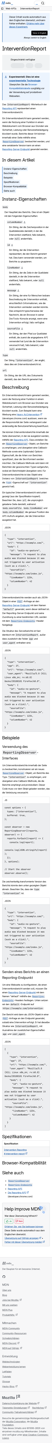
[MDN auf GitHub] (4, 1276)
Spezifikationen (11, 182)
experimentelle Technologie (24, 80)
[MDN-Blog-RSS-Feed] (24, 1276)
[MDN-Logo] (8, 1263)
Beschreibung (10, 173)
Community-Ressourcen (14, 1333)
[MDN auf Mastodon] (19, 1276)
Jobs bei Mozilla (10, 1300)
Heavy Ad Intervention (28, 414)
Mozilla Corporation (16, 1421)
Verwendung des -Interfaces (20, 752)
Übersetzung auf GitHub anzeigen (22, 1238)
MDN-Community (11, 1328)
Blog (4, 1295)
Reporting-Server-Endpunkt (16, 149)
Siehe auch (9, 190)
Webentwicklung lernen (14, 1366)
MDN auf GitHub (10, 1348)
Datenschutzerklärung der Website (19, 1403)
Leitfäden (7, 1371)
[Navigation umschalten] (49, 3)
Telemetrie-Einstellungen (14, 1407)
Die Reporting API (17, 1192)
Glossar (6, 1381)
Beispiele (8, 177)
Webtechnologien (11, 1361)
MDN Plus (7, 1310)
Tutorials (6, 1376)
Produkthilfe (8, 1315)
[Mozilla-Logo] (11, 1397)
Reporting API (9, 108)
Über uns (6, 1290)
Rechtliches (38, 1407)
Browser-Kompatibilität (15, 186)
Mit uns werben (9, 1305)
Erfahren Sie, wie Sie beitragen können (24, 1226)
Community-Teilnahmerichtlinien (18, 1412)
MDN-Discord (9, 1343)
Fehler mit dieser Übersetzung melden (23, 1242)
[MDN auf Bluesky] (9, 1276)
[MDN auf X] (14, 1276)
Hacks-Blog (8, 1386)
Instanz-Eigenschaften (15, 168)
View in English (39, 33)
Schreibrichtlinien (10, 1338)
